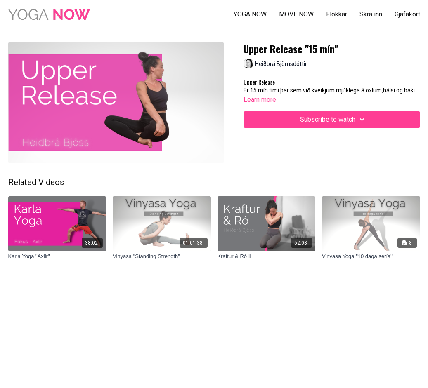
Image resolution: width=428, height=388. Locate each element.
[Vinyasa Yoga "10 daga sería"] (371, 256)
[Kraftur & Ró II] (267, 256)
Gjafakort (407, 14)
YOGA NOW (250, 14)
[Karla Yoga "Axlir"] (57, 256)
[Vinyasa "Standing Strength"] (162, 256)
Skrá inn (370, 14)
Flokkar (336, 14)
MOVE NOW (296, 14)
